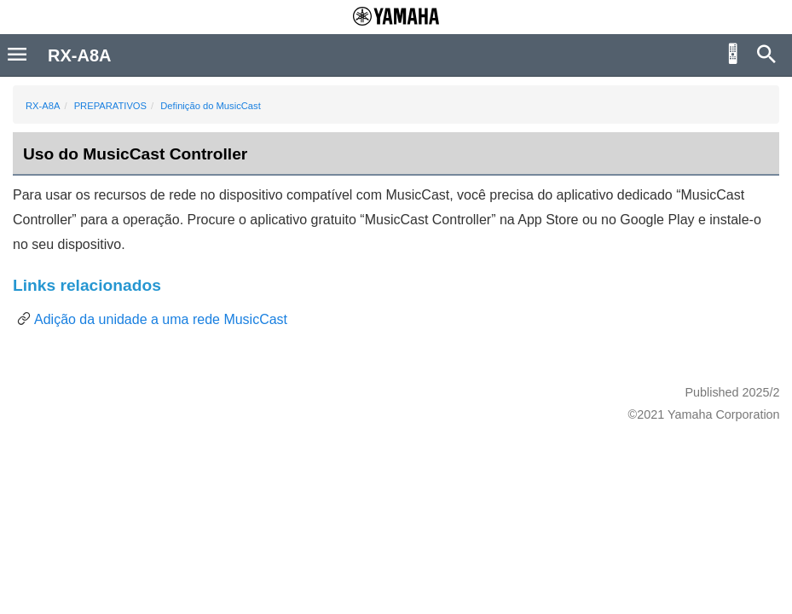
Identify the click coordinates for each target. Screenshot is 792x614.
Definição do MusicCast (210, 106)
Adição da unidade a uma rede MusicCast (160, 319)
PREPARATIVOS (110, 106)
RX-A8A (43, 106)
